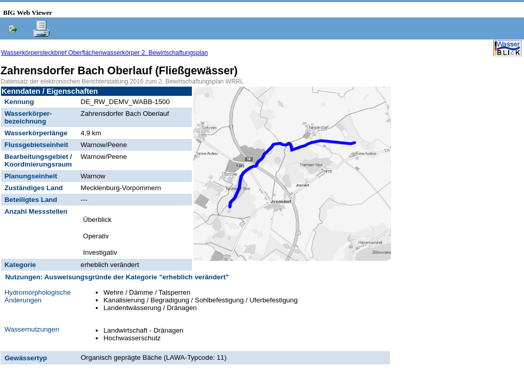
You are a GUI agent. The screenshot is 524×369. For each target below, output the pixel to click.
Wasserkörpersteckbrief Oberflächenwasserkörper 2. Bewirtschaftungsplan (104, 52)
